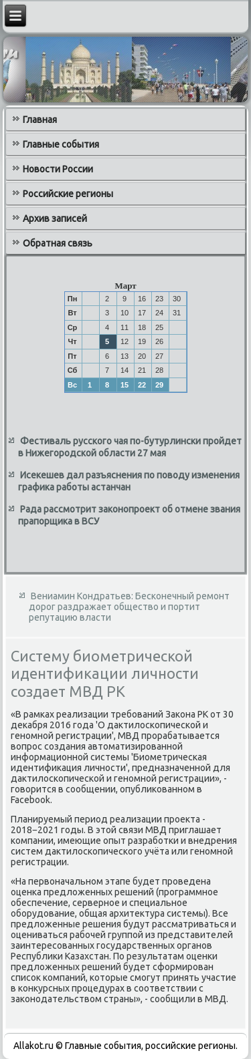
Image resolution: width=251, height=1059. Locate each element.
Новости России (58, 169)
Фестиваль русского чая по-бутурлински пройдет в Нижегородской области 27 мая (130, 447)
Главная (40, 119)
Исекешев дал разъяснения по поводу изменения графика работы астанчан (129, 481)
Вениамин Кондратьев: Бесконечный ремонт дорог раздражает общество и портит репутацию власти (129, 607)
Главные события (61, 144)
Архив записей (55, 218)
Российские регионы (68, 193)
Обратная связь (57, 243)
